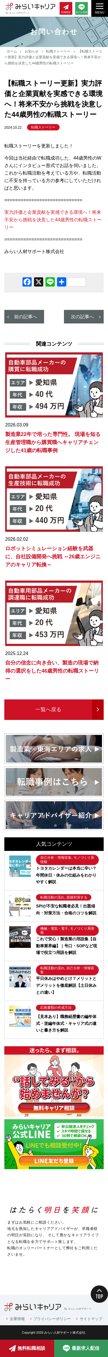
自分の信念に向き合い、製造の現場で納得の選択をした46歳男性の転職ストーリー (52, 671)
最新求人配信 (81, 1348)
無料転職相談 (27, 1348)
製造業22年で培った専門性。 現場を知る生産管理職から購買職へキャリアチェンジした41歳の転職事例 (53, 442)
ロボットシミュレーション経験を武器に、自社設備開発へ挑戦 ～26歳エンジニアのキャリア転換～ (53, 557)
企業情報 (17, 1319)
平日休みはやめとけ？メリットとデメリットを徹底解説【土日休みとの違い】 (66, 985)
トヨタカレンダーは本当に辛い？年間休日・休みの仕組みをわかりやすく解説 (66, 875)
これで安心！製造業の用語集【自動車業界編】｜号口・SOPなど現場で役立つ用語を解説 (66, 946)
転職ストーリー (58, 51)
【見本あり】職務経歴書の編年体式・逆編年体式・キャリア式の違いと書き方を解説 (66, 1023)
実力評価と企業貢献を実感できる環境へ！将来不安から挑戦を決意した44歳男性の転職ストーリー (53, 220)
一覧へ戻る (48, 709)
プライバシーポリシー (52, 1319)
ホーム (12, 51)
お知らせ (32, 51)
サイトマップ (91, 1319)
